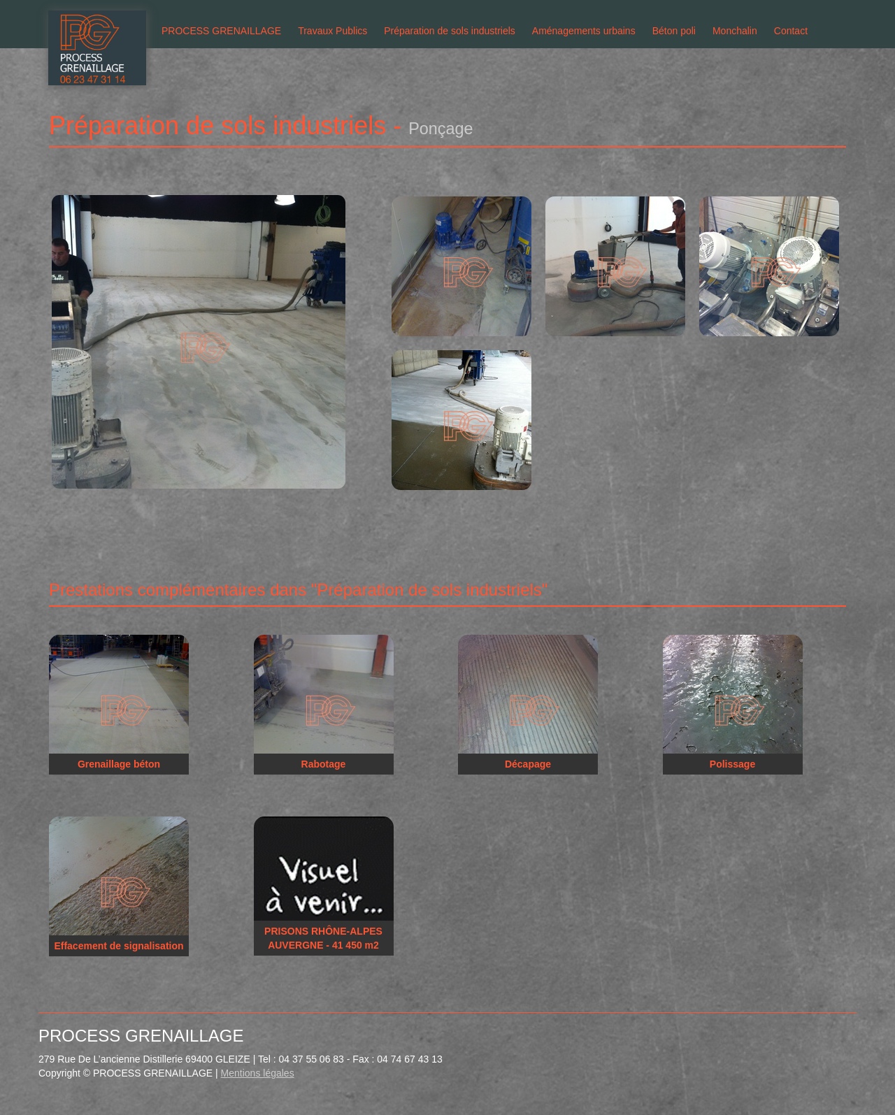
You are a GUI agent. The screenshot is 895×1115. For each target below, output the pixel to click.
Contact (791, 30)
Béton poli (674, 30)
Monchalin (735, 30)
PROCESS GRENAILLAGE (221, 30)
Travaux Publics (332, 30)
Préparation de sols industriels (449, 30)
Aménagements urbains (584, 30)
